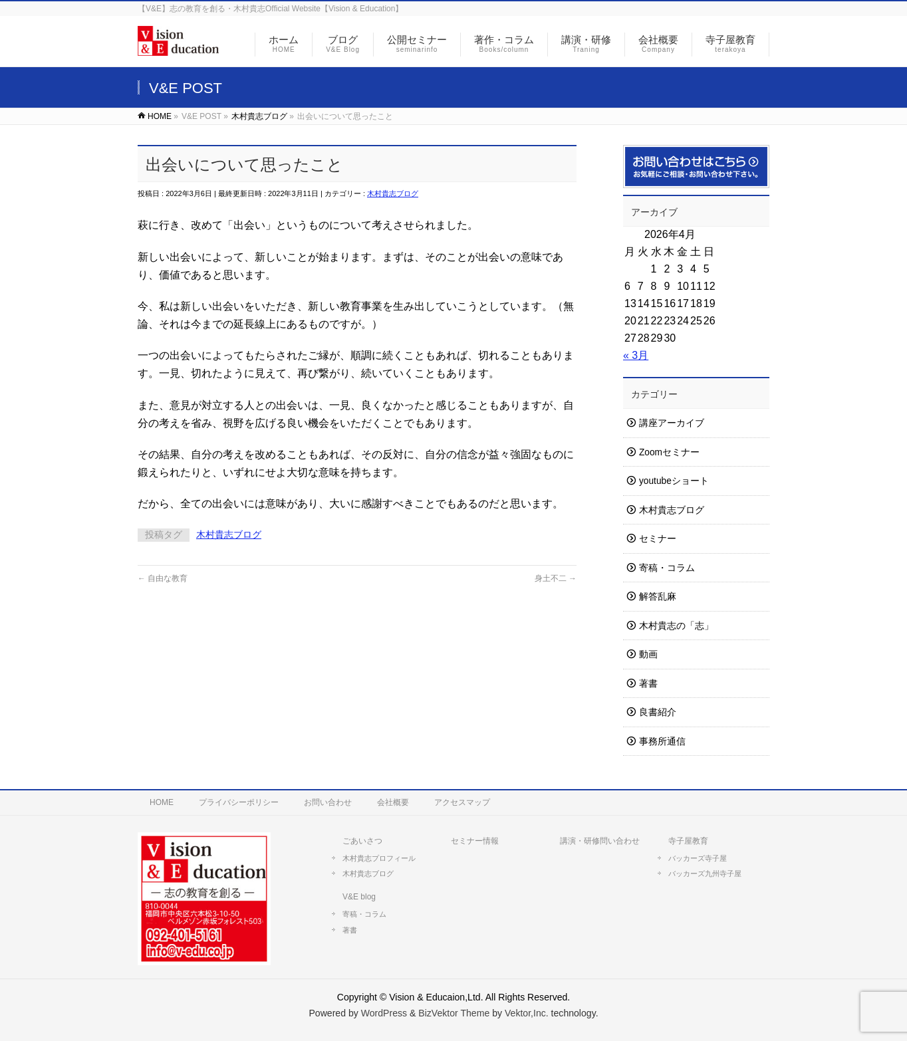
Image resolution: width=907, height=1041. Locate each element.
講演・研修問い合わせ (600, 841)
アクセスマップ (462, 802)
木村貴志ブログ (392, 193)
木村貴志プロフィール (379, 858)
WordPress (384, 1013)
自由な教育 (163, 578)
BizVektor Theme (453, 1013)
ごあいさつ (362, 841)
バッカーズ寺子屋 (697, 858)
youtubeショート (674, 481)
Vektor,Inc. (527, 1013)
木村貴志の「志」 (676, 626)
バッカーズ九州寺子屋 (704, 873)
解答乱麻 (657, 597)
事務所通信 (662, 742)
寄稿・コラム (667, 568)
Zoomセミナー (669, 452)
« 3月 (635, 355)
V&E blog (359, 896)
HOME (162, 802)
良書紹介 (657, 712)
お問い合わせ (328, 802)
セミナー (657, 539)
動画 (648, 654)
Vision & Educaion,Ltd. (436, 997)
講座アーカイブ (671, 423)
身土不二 (556, 578)
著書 (648, 684)
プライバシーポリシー (239, 802)
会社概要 (393, 802)
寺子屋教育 (688, 841)
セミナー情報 (475, 841)
